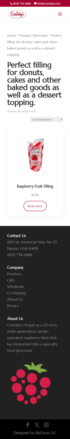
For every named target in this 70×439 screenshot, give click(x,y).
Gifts (11, 280)
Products (14, 274)
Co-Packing (16, 293)
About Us (15, 299)
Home (11, 35)
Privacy (13, 305)
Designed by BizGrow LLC (35, 433)
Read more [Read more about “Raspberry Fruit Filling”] (35, 206)
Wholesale (15, 286)
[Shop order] (46, 119)
